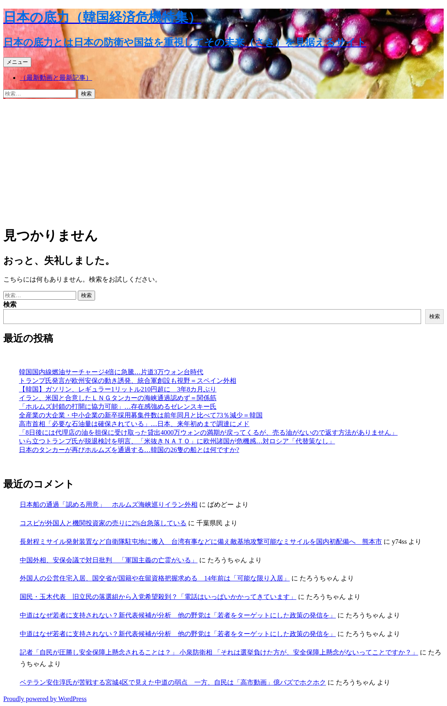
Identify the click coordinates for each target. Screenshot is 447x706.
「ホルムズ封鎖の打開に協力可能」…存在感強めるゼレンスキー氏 (118, 406)
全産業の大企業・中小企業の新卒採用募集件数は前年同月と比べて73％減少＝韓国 (141, 415)
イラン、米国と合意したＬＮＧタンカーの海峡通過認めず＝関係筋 (118, 397)
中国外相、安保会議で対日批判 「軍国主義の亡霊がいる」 (109, 560)
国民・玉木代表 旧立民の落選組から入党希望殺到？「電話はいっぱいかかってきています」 (158, 596)
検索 (9, 304)
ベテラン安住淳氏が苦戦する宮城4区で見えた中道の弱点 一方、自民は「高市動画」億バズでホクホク (173, 682)
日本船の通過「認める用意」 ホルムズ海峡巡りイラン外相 (109, 504)
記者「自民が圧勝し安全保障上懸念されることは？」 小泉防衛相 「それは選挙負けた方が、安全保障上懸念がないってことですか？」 (219, 652)
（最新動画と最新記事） (56, 77)
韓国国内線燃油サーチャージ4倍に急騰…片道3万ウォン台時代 (111, 371)
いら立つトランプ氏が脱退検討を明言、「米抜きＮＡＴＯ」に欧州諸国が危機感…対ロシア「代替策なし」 (177, 441)
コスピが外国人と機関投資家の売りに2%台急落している (103, 523)
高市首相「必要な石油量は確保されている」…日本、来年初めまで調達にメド (134, 423)
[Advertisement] (223, 160)
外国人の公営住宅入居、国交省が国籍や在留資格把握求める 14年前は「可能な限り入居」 (155, 578)
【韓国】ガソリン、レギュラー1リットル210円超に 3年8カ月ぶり (118, 389)
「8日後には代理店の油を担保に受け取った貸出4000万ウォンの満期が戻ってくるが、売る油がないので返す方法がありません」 (208, 432)
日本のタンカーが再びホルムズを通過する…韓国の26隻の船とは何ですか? (129, 449)
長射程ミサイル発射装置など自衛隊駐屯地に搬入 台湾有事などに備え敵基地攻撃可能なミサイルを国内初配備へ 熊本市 (201, 541)
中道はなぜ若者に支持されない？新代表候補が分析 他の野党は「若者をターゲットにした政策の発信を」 (178, 615)
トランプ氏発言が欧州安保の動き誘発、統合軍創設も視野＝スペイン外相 (127, 380)
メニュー (17, 62)
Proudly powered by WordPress (44, 698)
